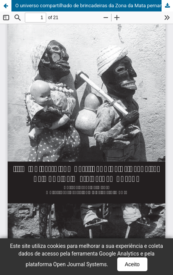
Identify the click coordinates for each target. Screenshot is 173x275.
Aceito (132, 264)
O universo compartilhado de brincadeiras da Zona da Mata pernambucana (94, 5)
